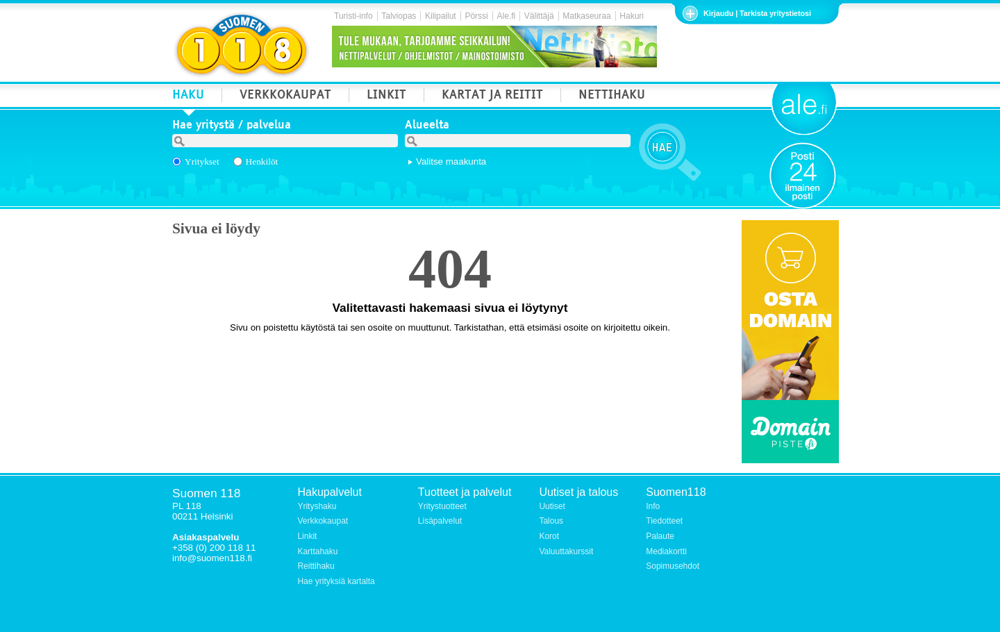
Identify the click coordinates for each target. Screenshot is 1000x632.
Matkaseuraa (586, 16)
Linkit (307, 536)
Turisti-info (353, 16)
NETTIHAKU (611, 96)
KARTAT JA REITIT (492, 96)
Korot (549, 536)
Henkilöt (262, 161)
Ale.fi (506, 16)
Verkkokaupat (322, 521)
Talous (551, 521)
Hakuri (631, 16)
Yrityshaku (316, 506)
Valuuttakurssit (566, 551)
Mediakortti (666, 551)
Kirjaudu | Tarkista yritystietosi (757, 13)
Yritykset (202, 161)
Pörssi (476, 16)
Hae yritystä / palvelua (231, 126)
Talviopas (398, 16)
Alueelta (427, 126)
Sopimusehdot (672, 566)
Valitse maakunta (451, 161)
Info (653, 506)
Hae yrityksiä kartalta (335, 581)
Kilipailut (440, 16)
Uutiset (552, 506)
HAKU (188, 96)
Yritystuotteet (442, 506)
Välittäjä (539, 16)
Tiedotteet (664, 521)
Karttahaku (317, 551)
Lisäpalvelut (440, 521)
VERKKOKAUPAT (285, 96)
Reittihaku (315, 566)
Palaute (660, 536)
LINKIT (386, 96)
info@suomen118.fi (212, 558)
